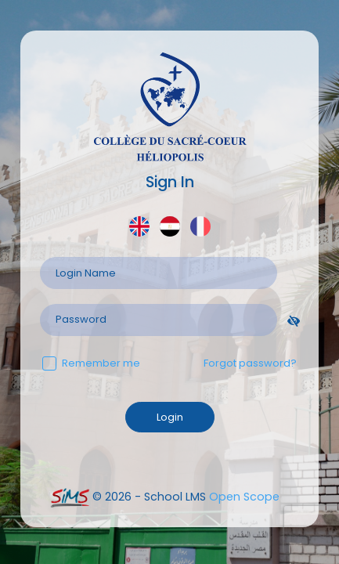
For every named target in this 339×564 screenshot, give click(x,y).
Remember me (91, 363)
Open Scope (244, 496)
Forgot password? (250, 363)
